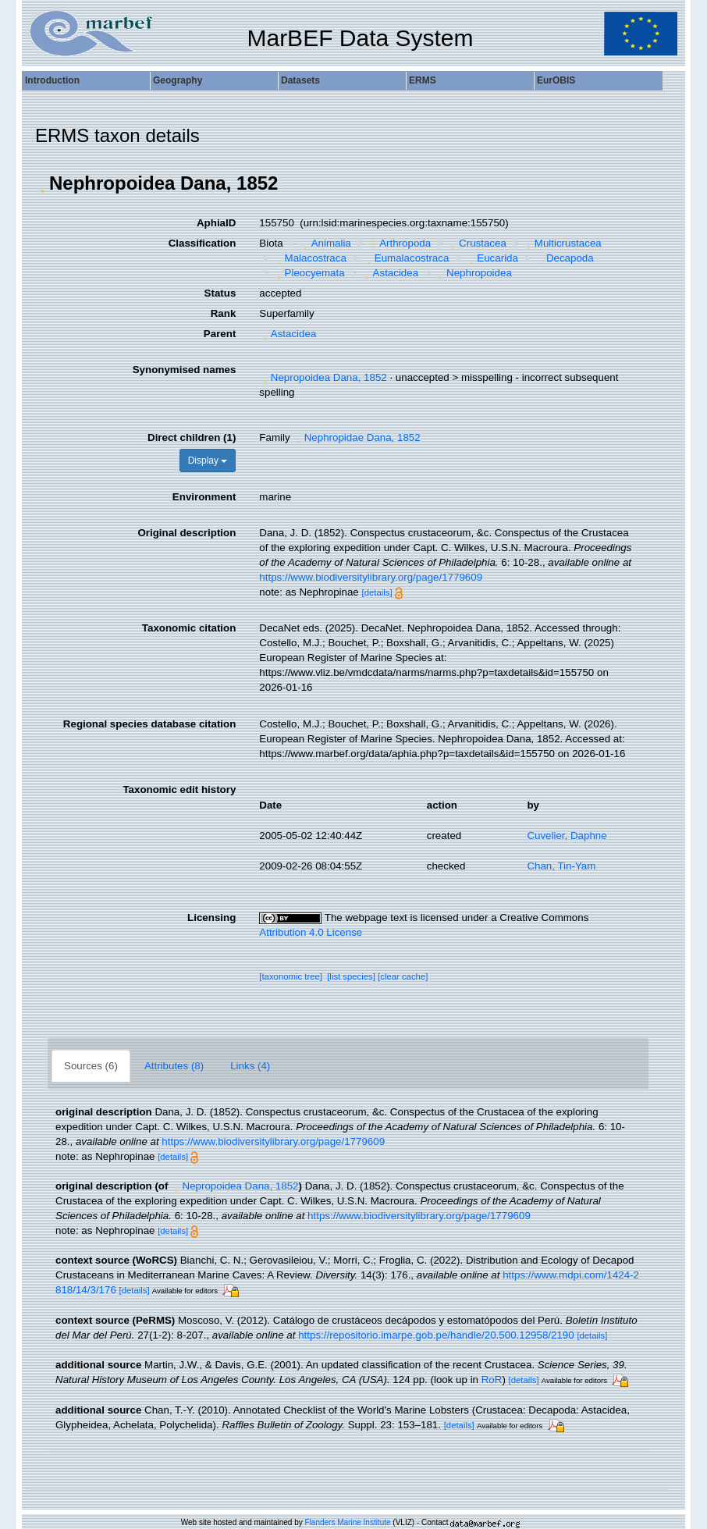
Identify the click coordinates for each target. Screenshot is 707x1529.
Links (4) (250, 1066)
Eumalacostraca (406, 258)
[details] (376, 592)
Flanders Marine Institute (348, 1522)
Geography (177, 80)
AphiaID (216, 223)
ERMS (422, 80)
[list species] (351, 976)
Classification (202, 243)
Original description (186, 533)
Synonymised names (184, 369)
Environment (204, 497)
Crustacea (477, 243)
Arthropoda (399, 243)
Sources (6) (91, 1066)
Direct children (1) (191, 437)
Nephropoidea (473, 273)
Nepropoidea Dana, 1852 (322, 377)
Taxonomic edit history (179, 789)
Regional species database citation (149, 724)
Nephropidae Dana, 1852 (356, 437)
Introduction (52, 80)
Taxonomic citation (189, 628)
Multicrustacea (562, 243)
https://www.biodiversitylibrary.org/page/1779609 (370, 577)
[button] (42, 183)
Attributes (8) (174, 1066)
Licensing (211, 917)
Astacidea (389, 273)
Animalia (325, 243)
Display (208, 460)
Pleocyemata (309, 273)
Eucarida (492, 258)
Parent (220, 334)
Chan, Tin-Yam (561, 866)
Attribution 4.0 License (310, 932)
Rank (223, 313)
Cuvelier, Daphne (566, 835)
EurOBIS (556, 80)
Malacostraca (309, 258)
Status (220, 293)
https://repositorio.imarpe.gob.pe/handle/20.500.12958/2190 (436, 1335)
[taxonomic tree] (290, 976)
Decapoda (564, 258)
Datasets (300, 80)
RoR (492, 1379)
